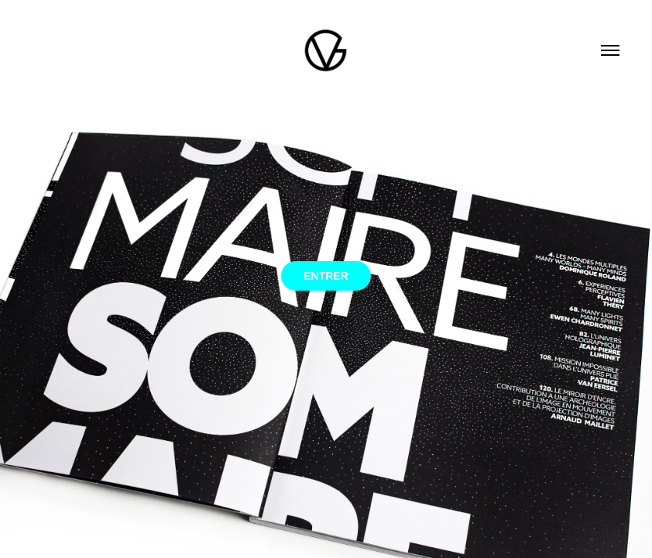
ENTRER (326, 276)
